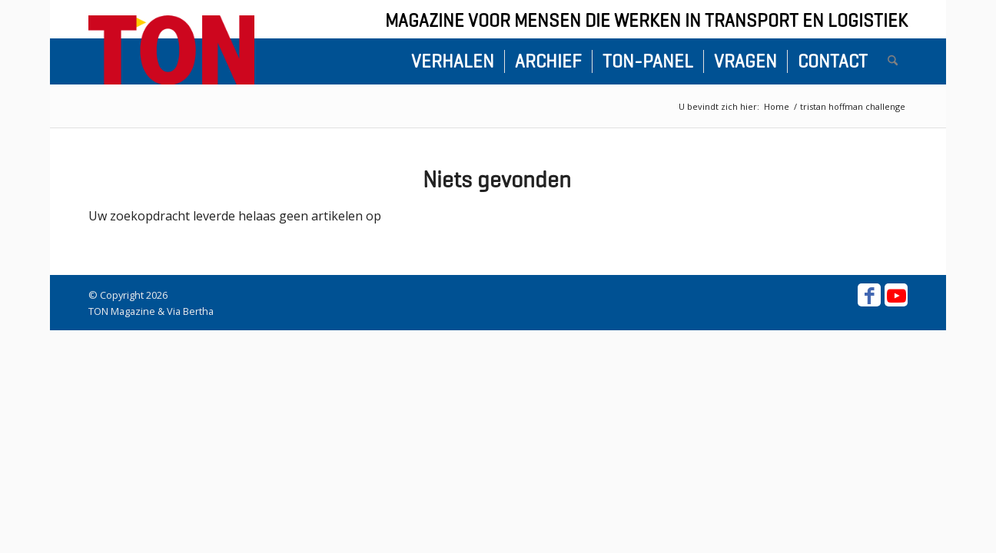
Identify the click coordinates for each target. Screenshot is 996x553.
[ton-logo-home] (171, 49)
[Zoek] (893, 61)
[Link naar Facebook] (869, 294)
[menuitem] (452, 61)
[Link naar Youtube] (896, 294)
